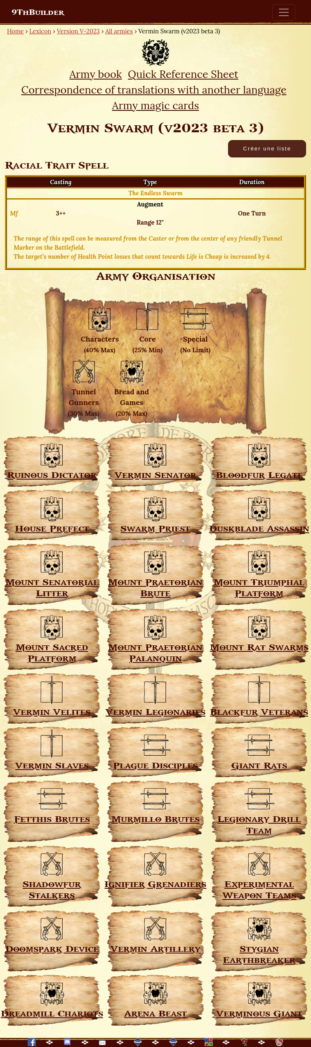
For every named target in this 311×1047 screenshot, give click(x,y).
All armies (119, 31)
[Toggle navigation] (283, 12)
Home (15, 31)
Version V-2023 (78, 31)
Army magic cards (155, 105)
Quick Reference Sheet (183, 74)
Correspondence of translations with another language (154, 89)
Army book (95, 74)
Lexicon (40, 31)
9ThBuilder (38, 12)
